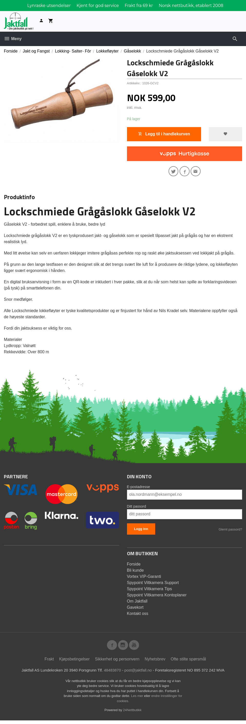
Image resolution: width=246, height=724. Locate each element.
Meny (13, 39)
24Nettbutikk (132, 714)
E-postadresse (138, 489)
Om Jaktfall (137, 603)
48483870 (112, 674)
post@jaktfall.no (139, 674)
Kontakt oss (138, 615)
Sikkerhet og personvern (117, 662)
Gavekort (135, 609)
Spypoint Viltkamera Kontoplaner (157, 597)
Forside (10, 51)
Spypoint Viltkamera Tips (149, 590)
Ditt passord (136, 508)
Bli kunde (135, 572)
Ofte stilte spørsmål (188, 662)
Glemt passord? (230, 531)
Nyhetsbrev (155, 662)
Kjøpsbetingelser (74, 662)
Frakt (49, 662)
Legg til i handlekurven (164, 134)
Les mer (137, 699)
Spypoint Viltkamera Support (153, 584)
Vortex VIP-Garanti (144, 578)
